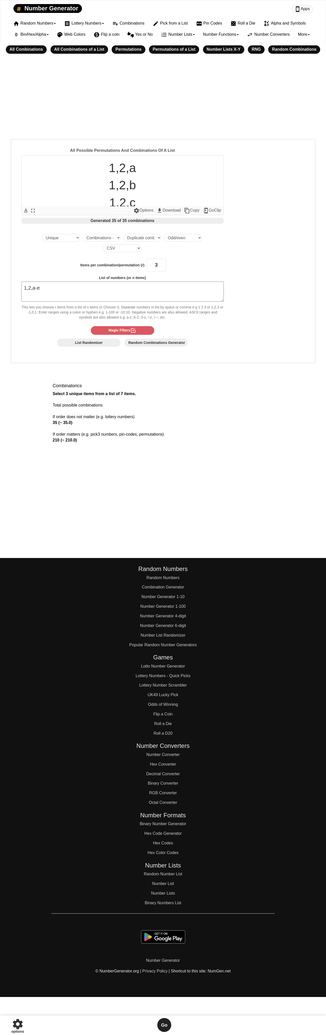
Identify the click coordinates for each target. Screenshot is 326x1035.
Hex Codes (163, 843)
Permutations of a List (174, 49)
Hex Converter (163, 764)
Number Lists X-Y (224, 49)
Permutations (128, 49)
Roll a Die (242, 24)
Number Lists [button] (178, 35)
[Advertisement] (163, 99)
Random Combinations (294, 49)
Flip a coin (106, 35)
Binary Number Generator (163, 824)
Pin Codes (209, 24)
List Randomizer (89, 343)
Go (164, 1025)
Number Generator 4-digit (163, 616)
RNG (256, 49)
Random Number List (163, 874)
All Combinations (26, 49)
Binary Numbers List (163, 903)
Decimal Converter (163, 774)
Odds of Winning (163, 704)
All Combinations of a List (79, 49)
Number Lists (163, 893)
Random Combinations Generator (156, 343)
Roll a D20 (163, 733)
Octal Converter (163, 802)
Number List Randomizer (163, 635)
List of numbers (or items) (122, 278)
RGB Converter (163, 793)
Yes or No (140, 35)
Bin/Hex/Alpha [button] (31, 35)
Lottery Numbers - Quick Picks (162, 676)
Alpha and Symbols (285, 24)
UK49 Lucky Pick (163, 695)
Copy (191, 211)
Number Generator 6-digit (163, 625)
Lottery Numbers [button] (84, 24)
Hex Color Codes (163, 853)
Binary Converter (163, 783)
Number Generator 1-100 (163, 606)
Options (143, 211)
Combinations (128, 24)
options (17, 1025)
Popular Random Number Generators (163, 645)
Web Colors (71, 35)
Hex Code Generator (163, 833)
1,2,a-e (122, 292)
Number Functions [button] (221, 34)
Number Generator (46, 9)
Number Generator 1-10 (163, 597)
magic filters (122, 330)
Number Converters (268, 35)
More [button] (304, 34)
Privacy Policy (155, 971)
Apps (302, 9)
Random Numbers (163, 578)
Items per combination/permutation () (112, 265)
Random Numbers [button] (34, 24)
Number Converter (163, 754)
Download (169, 211)
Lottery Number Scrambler (163, 685)
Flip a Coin (163, 714)
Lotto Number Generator (163, 666)
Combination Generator (163, 587)
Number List (163, 883)
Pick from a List (170, 24)
